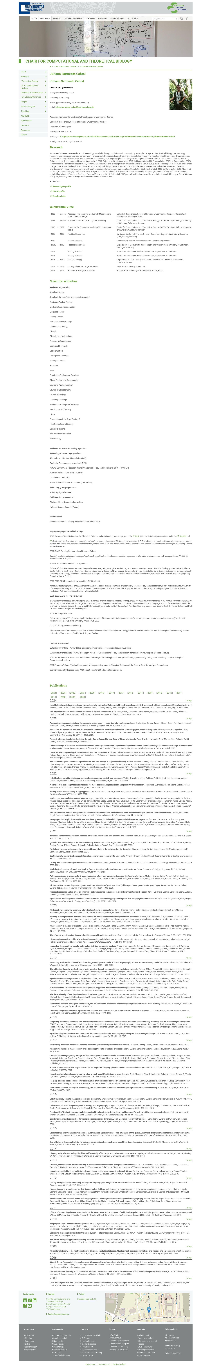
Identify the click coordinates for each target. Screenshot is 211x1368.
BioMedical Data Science (32, 92)
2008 (63, 697)
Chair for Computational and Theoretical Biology (78, 61)
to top (189, 700)
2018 (111, 693)
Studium (28, 1338)
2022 (72, 693)
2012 (169, 693)
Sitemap (169, 1335)
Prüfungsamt (86, 1347)
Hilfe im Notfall (144, 1355)
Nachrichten (58, 1341)
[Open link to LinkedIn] (35, 1300)
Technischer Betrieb (146, 1352)
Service (84, 1329)
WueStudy (114, 1335)
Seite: (167, 1353)
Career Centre (86, 1355)
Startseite (29, 1329)
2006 (72, 697)
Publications (117, 18)
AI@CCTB (102, 18)
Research (45, 18)
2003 (82, 697)
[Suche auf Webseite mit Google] (165, 18)
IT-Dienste (85, 1338)
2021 (82, 693)
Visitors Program (72, 18)
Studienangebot (59, 1338)
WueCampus (115, 1338)
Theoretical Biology (30, 81)
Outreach (133, 18)
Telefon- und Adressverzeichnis (145, 1337)
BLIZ (137, 536)
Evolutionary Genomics (31, 97)
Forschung (29, 1341)
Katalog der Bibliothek (118, 1349)
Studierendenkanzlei (89, 1350)
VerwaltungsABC (60, 1350)
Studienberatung (88, 1344)
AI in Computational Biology (30, 86)
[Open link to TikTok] (30, 1300)
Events (24, 135)
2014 (150, 693)
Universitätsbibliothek (90, 1335)
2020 (92, 693)
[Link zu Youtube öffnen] (30, 1305)
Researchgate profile (62, 186)
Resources (25, 130)
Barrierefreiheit (119, 1364)
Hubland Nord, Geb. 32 (86, 1299)
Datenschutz (104, 1364)
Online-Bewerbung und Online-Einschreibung (119, 1345)
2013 (159, 693)
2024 (53, 693)
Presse (140, 1344)
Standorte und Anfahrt (147, 1341)
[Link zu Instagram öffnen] (25, 1300)
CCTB (34, 18)
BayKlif (183, 536)
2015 (140, 693)
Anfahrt (82, 1294)
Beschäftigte (58, 1347)
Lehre (27, 1344)
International (30, 1350)
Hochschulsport (87, 1341)
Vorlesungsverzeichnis (119, 1341)
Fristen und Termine (61, 1335)
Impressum (90, 1364)
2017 (121, 693)
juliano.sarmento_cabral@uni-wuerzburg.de (75, 107)
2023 (63, 693)
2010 (53, 697)
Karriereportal (58, 1344)
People (56, 18)
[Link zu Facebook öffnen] (25, 1305)
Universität (29, 1335)
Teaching (90, 18)
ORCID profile (59, 191)
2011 (179, 693)
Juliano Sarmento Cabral (91, 67)
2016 (130, 693)
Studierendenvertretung (91, 1352)
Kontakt (51, 1294)
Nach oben (170, 1341)
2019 (101, 693)
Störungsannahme (145, 1350)
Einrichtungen (30, 1347)
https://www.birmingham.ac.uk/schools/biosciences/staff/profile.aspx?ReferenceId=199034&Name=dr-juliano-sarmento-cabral (118, 136)
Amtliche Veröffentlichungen (61, 1354)
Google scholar (59, 196)
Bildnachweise (172, 1338)
